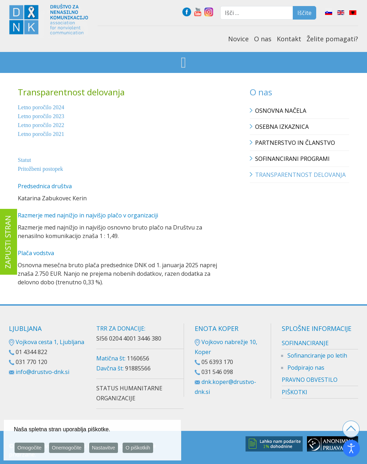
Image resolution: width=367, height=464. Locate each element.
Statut (24, 160)
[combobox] (256, 13)
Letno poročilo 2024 (41, 107)
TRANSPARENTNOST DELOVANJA (300, 175)
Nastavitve (103, 449)
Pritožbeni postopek (40, 169)
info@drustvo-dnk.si (42, 372)
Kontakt (289, 39)
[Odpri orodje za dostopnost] (351, 448)
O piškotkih (137, 449)
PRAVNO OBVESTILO (310, 380)
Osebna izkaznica (282, 127)
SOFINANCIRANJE (305, 343)
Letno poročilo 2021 (41, 134)
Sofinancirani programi (292, 159)
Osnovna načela (280, 111)
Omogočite (29, 449)
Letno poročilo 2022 (41, 125)
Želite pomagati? (332, 39)
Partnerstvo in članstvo (295, 143)
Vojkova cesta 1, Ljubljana (46, 342)
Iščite (304, 13)
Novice (238, 39)
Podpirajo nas (305, 367)
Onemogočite (66, 449)
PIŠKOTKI (294, 392)
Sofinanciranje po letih (317, 355)
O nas (262, 39)
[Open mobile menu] (183, 63)
